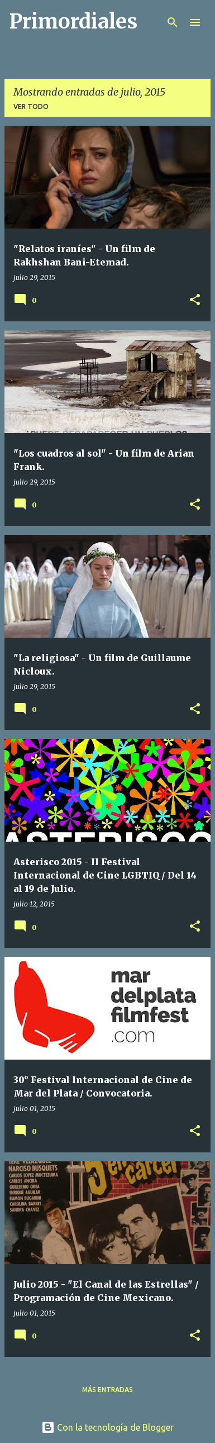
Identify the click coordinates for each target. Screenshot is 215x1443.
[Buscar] (172, 22)
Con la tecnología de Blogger (107, 1427)
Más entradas (107, 1389)
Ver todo (31, 106)
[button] (195, 300)
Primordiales (73, 21)
